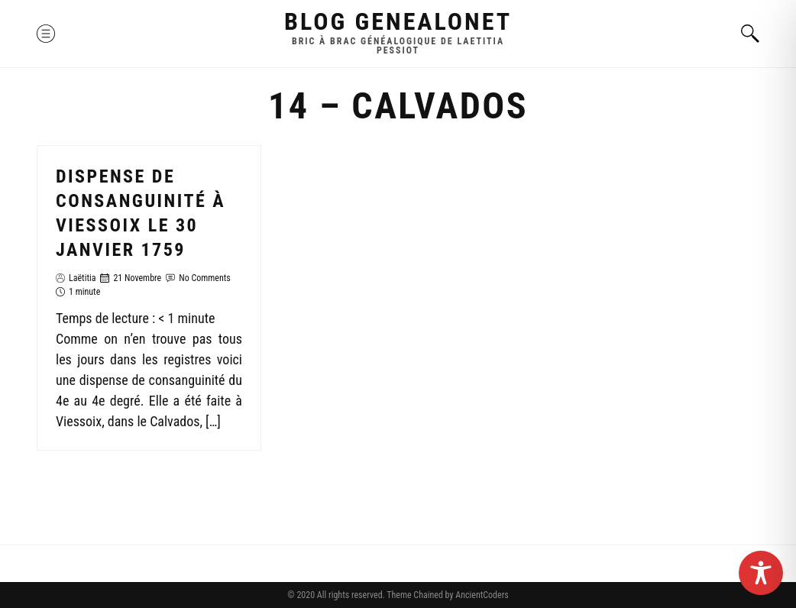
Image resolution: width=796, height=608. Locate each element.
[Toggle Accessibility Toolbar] (761, 573)
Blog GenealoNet (398, 21)
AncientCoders (480, 595)
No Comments (205, 278)
